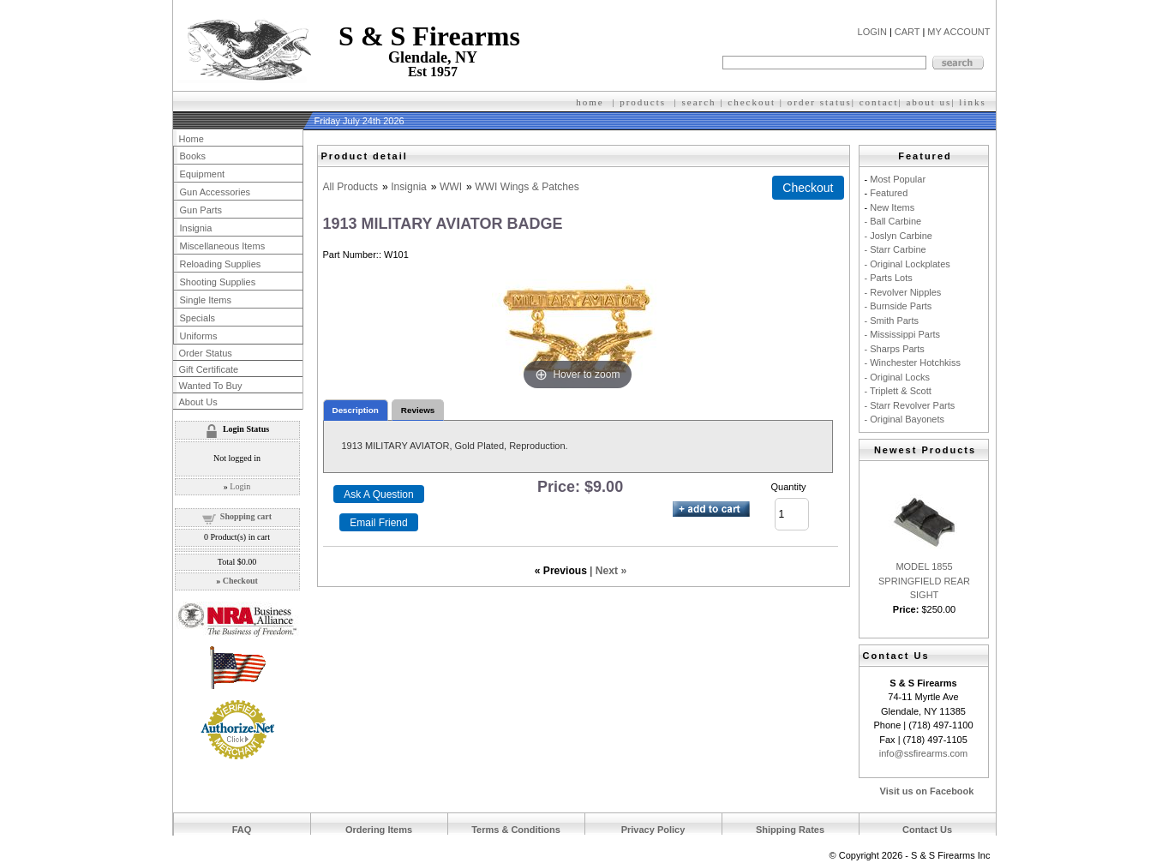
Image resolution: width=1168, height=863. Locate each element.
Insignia (409, 187)
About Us (198, 402)
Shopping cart (246, 516)
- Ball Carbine (893, 221)
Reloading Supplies (220, 264)
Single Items (206, 300)
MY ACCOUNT (958, 32)
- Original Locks (897, 377)
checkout (752, 102)
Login (240, 486)
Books (193, 156)
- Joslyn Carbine (898, 236)
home (589, 102)
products (643, 102)
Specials (198, 318)
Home (191, 139)
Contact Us (927, 829)
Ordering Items (378, 829)
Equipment (202, 174)
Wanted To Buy (211, 386)
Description (355, 410)
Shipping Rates (790, 829)
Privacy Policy (653, 829)
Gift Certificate (209, 369)
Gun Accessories (215, 192)
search (699, 102)
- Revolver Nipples (903, 292)
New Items (892, 207)
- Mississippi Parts (903, 334)
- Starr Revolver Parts (910, 405)
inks (974, 102)
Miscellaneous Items (223, 246)
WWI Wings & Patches (527, 187)
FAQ (242, 829)
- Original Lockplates (907, 264)
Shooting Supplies (218, 282)
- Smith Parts (892, 320)
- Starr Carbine (895, 249)
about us (928, 102)
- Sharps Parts (895, 349)
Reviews (418, 410)
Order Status (205, 353)
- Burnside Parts (898, 306)
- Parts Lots (889, 278)
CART (907, 32)
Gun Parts (201, 210)
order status (820, 102)
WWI (451, 187)
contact (879, 102)
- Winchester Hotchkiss (913, 362)
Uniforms (199, 336)
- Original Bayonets (905, 419)
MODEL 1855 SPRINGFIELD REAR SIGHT (924, 580)
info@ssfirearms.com (923, 753)
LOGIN (872, 32)
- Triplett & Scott (898, 391)
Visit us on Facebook (927, 791)
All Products (351, 187)
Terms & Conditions (515, 829)
